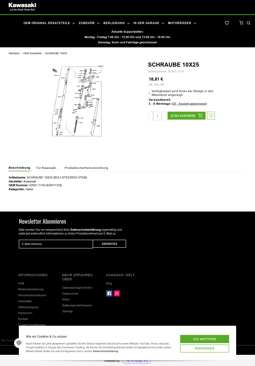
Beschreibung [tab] (19, 167)
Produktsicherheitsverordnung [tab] (86, 167)
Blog (109, 283)
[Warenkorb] (241, 23)
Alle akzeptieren (200, 334)
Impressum (25, 313)
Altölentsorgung (28, 307)
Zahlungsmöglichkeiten (77, 287)
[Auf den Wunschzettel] (211, 116)
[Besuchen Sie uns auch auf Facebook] (109, 293)
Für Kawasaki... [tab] (47, 167)
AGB (21, 283)
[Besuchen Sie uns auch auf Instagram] (117, 293)
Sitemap (67, 311)
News (66, 299)
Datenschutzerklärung (85, 229)
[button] (234, 23)
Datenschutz (70, 293)
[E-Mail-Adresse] (56, 244)
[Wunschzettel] (227, 23)
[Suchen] (248, 23)
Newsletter (25, 301)
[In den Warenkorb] (187, 116)
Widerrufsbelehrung (30, 289)
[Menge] (157, 116)
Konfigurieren (200, 345)
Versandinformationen (32, 295)
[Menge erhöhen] (164, 116)
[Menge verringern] (151, 116)
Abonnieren (109, 244)
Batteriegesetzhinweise (77, 305)
